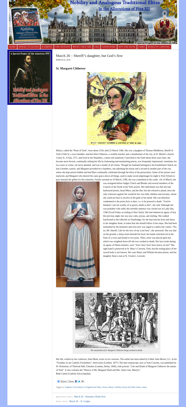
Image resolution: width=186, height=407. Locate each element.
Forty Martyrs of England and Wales (87, 387)
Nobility (118, 387)
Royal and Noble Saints (131, 387)
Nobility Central (159, 47)
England (68, 387)
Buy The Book (127, 47)
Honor (104, 387)
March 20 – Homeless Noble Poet (89, 396)
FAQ (96, 47)
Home (12, 47)
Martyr (111, 387)
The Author (62, 47)
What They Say (82, 47)
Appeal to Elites (29, 47)
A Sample (47, 47)
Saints (144, 387)
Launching (109, 47)
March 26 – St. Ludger (79, 401)
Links (142, 47)
